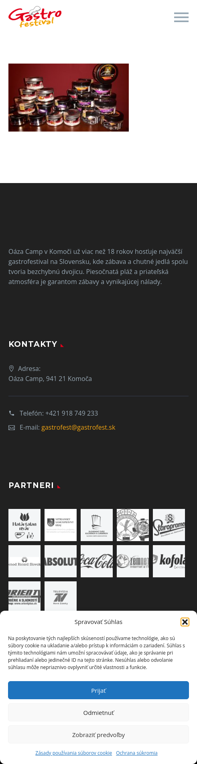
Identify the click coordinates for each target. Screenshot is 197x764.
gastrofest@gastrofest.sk (78, 427)
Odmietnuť (98, 712)
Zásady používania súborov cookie (73, 753)
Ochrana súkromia (136, 753)
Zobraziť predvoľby (98, 735)
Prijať (98, 690)
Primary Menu (181, 17)
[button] (185, 622)
